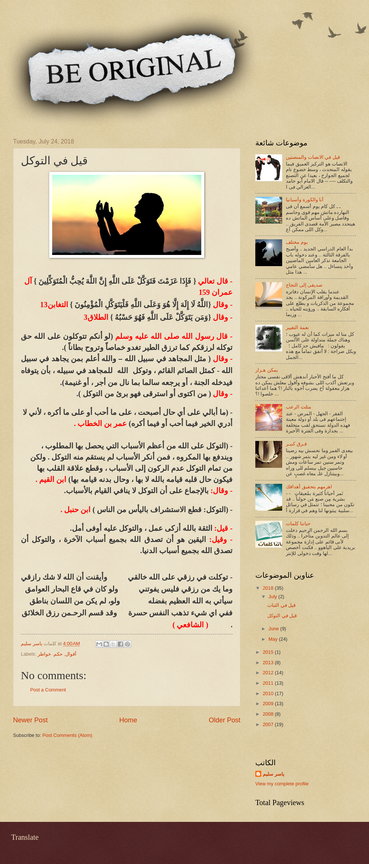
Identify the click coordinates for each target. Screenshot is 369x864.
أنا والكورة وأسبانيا (305, 199)
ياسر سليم (273, 774)
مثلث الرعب (298, 407)
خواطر (44, 654)
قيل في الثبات (281, 605)
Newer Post (30, 720)
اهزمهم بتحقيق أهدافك (309, 486)
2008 (269, 714)
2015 (269, 652)
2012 (269, 672)
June (274, 628)
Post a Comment (48, 690)
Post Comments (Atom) (67, 735)
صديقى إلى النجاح (304, 285)
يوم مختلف (297, 242)
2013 (269, 662)
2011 (269, 683)
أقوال (70, 654)
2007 (269, 724)
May (273, 639)
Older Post (224, 720)
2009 (269, 703)
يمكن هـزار (266, 370)
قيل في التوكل (282, 615)
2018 (269, 588)
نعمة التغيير (297, 327)
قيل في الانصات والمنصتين (313, 157)
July (273, 596)
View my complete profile (282, 783)
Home (128, 720)
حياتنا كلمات (298, 523)
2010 (269, 693)
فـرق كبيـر (296, 444)
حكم (58, 654)
